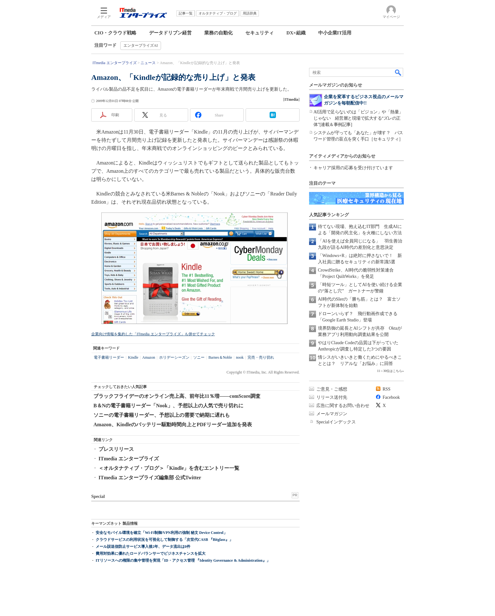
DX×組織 (295, 32)
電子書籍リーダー (109, 357)
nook (239, 357)
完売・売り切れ (261, 357)
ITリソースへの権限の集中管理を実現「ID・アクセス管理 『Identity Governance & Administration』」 (183, 560)
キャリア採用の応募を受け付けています (353, 167)
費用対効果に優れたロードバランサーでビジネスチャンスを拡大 (151, 553)
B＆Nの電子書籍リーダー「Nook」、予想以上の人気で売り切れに (168, 405)
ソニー (199, 357)
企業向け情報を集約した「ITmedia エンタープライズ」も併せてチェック (153, 334)
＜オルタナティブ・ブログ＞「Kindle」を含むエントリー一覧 (168, 468)
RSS (387, 389)
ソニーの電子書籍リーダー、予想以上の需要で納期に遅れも (161, 415)
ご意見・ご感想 (331, 389)
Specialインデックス (336, 422)
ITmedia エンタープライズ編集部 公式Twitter (149, 477)
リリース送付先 (331, 397)
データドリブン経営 (170, 32)
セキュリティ (259, 32)
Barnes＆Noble (220, 357)
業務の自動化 (218, 32)
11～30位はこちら (389, 371)
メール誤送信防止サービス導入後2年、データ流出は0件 (143, 546)
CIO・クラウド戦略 (115, 32)
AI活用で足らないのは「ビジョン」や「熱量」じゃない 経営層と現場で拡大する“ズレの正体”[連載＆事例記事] (358, 118)
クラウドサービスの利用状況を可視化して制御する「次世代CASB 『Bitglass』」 (164, 539)
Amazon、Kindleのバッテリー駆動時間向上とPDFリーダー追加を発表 (172, 424)
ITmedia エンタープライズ (128, 458)
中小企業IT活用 (335, 32)
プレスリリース (116, 449)
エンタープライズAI (140, 45)
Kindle (133, 357)
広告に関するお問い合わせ (342, 405)
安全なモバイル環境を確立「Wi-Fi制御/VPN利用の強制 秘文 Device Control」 (161, 532)
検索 (398, 72)
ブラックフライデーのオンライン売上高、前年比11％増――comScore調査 (176, 396)
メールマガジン (331, 413)
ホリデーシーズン (174, 357)
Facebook (391, 397)
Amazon (148, 357)
